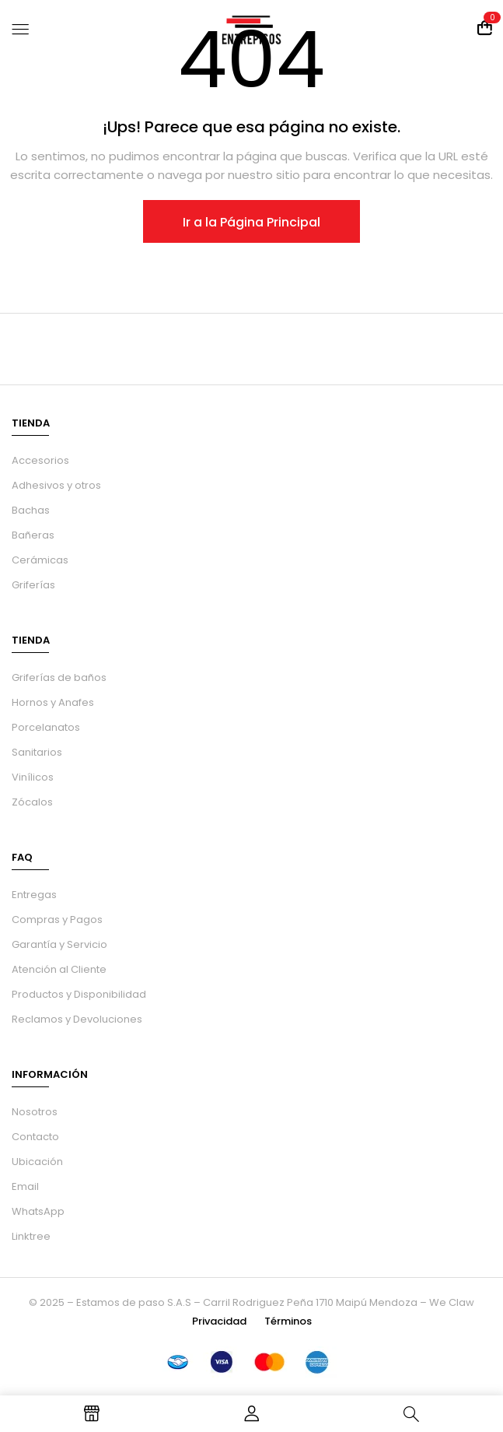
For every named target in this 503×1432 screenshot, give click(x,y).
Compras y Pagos (57, 919)
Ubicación (37, 1161)
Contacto (35, 1136)
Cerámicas (40, 560)
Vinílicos (33, 777)
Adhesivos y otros (56, 485)
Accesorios (40, 460)
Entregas (34, 894)
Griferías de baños (59, 677)
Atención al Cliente (59, 969)
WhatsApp (38, 1211)
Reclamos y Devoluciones (77, 1019)
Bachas (31, 510)
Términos (288, 1321)
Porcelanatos (46, 727)
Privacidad (219, 1321)
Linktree (31, 1236)
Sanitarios (37, 752)
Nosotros (35, 1111)
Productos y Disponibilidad (79, 994)
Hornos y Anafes (53, 702)
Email (25, 1186)
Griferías (33, 584)
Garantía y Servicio (59, 944)
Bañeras (33, 535)
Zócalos (32, 802)
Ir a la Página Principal (251, 222)
